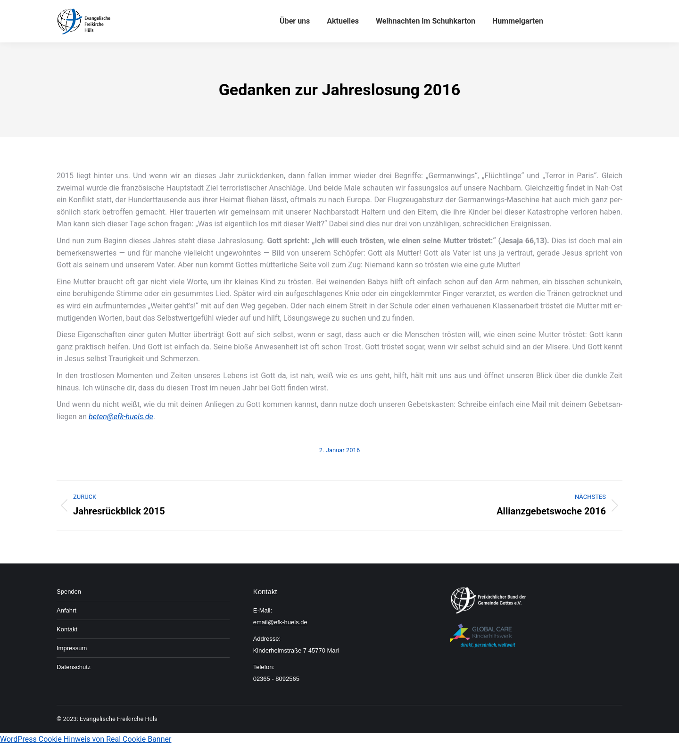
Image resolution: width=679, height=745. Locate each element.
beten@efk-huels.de (121, 416)
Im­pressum (72, 648)
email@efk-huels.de (280, 622)
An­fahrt (66, 610)
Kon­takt (67, 629)
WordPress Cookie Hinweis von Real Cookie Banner (85, 739)
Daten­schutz (74, 666)
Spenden (69, 591)
